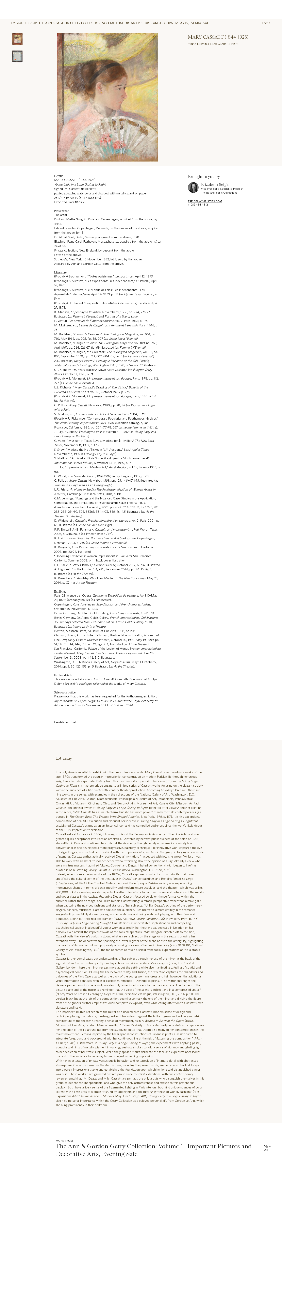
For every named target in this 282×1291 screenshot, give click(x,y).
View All (267, 1148)
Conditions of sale (65, 722)
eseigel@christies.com (205, 201)
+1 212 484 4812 (198, 204)
